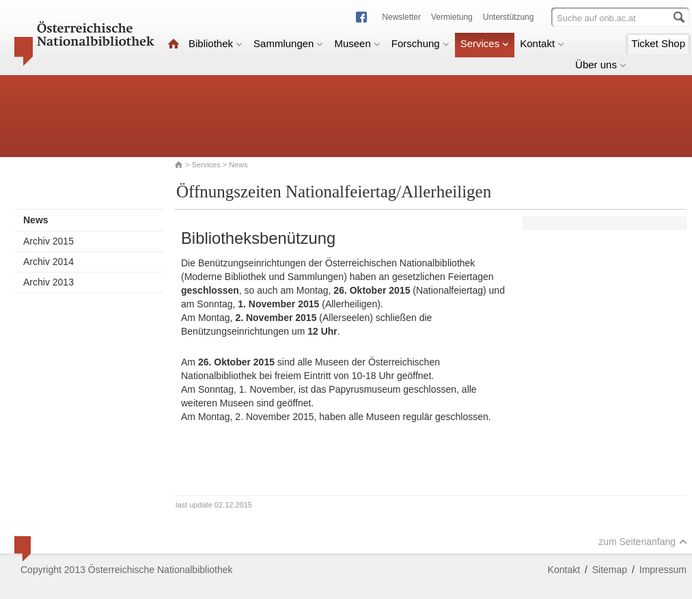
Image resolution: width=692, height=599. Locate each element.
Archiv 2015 (48, 241)
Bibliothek (216, 43)
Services (485, 43)
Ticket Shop (658, 43)
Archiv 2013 (48, 282)
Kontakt (542, 43)
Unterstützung (508, 17)
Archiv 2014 (48, 261)
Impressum (663, 569)
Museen (357, 43)
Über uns (600, 64)
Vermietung (452, 17)
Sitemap (609, 569)
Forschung (420, 43)
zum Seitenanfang (642, 541)
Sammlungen (288, 43)
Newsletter (401, 17)
